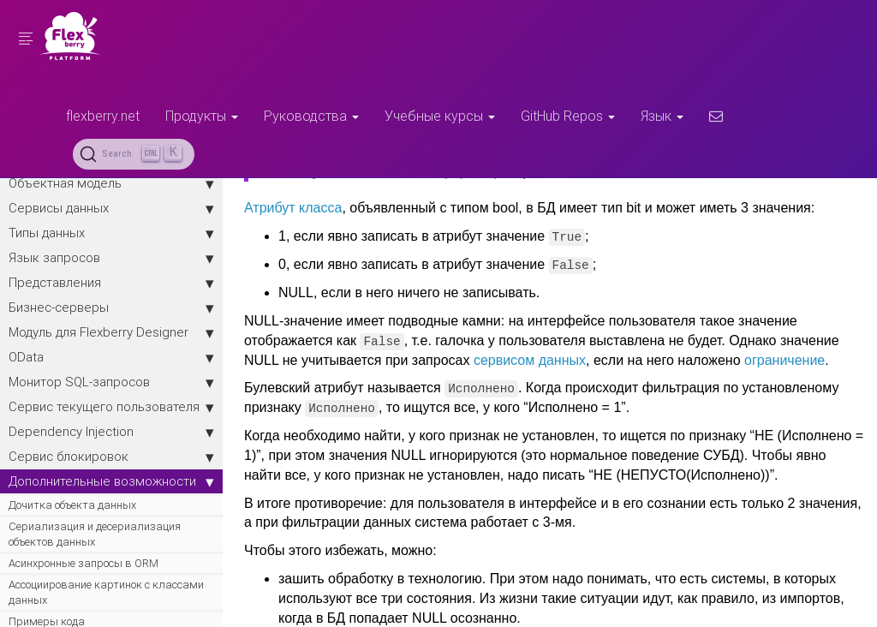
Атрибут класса (293, 207)
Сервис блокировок (111, 456)
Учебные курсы (440, 115)
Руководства (311, 115)
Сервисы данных (111, 208)
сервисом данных (530, 360)
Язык (662, 115)
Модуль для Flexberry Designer (111, 332)
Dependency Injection (111, 431)
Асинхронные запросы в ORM (83, 563)
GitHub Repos (568, 115)
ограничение (784, 360)
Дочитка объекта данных (72, 505)
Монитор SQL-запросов (111, 382)
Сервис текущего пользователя (111, 406)
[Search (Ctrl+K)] (133, 154)
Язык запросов (111, 257)
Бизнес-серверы (111, 307)
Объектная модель (111, 183)
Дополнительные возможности (111, 481)
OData (111, 357)
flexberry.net (103, 115)
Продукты (201, 115)
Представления (111, 282)
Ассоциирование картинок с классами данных (106, 592)
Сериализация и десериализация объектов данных (95, 534)
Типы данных (111, 233)
